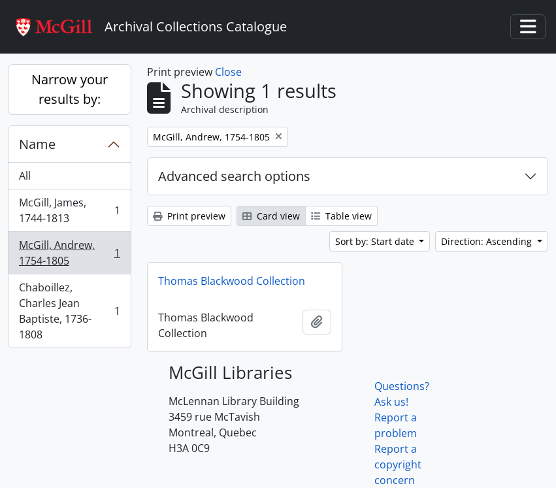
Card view (271, 216)
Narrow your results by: (69, 89)
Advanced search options (234, 176)
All (25, 176)
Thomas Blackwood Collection (231, 281)
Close (228, 72)
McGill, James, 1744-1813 (69, 210)
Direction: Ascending (487, 241)
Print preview (189, 216)
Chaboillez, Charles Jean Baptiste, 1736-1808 (69, 311)
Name (37, 144)
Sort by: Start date (376, 241)
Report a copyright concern (397, 464)
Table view (341, 216)
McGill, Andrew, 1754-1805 (69, 253)
